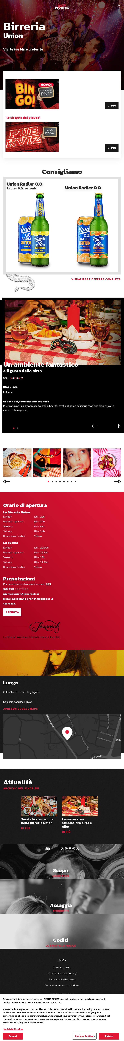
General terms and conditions (62, 985)
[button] (14, 428)
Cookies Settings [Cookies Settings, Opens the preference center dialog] (85, 1036)
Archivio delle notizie (21, 788)
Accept (13, 1036)
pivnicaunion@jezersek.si (21, 594)
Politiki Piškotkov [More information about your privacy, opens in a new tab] (13, 1029)
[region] (62, 1017)
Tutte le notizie (62, 967)
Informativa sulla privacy (62, 973)
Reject (109, 1036)
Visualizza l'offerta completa (96, 279)
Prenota (12, 612)
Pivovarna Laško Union (62, 979)
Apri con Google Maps (20, 709)
